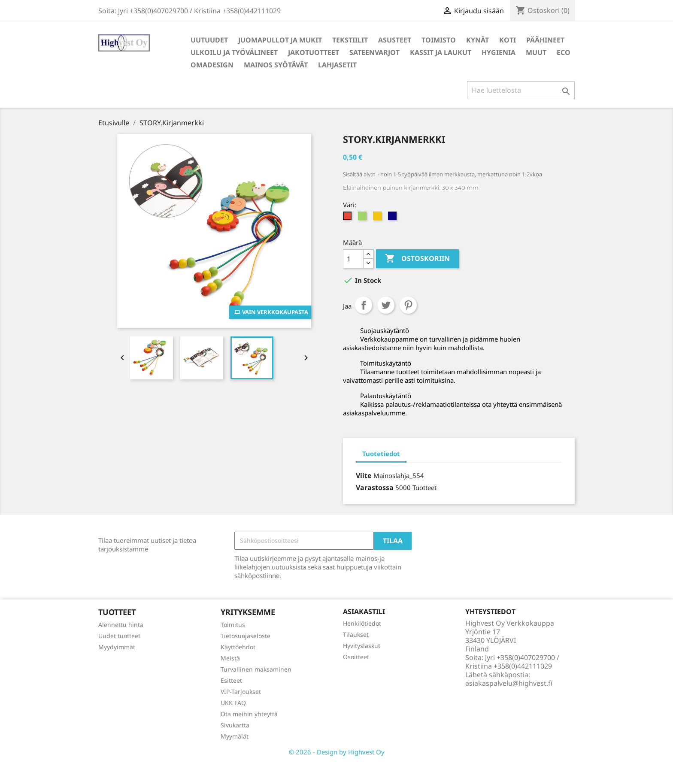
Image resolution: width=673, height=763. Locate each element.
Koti (507, 40)
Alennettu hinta (120, 625)
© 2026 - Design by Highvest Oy (337, 752)
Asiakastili (364, 611)
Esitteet (231, 680)
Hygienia (498, 52)
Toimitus (233, 625)
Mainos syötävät (276, 65)
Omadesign (212, 65)
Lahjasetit (337, 65)
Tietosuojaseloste (245, 636)
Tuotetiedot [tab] (381, 453)
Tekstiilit (350, 40)
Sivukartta (235, 725)
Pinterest (408, 305)
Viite (364, 475)
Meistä (230, 658)
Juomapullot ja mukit (280, 40)
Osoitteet (356, 657)
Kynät (477, 40)
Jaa (363, 305)
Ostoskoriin (417, 258)
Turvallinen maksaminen (256, 669)
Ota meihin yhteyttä (249, 714)
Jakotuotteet (313, 52)
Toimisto (438, 40)
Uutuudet (209, 40)
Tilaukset (356, 634)
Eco (563, 52)
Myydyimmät (116, 647)
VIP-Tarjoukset (241, 691)
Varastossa (375, 487)
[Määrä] (353, 258)
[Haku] (521, 90)
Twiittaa (385, 305)
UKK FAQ (233, 703)
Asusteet (394, 40)
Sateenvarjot (374, 52)
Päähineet (545, 40)
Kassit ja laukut (440, 52)
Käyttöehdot (238, 647)
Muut (536, 52)
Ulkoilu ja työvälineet (234, 52)
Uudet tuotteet (119, 636)
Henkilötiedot (362, 623)
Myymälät (235, 736)
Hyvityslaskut (361, 646)
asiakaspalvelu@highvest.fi (508, 683)
